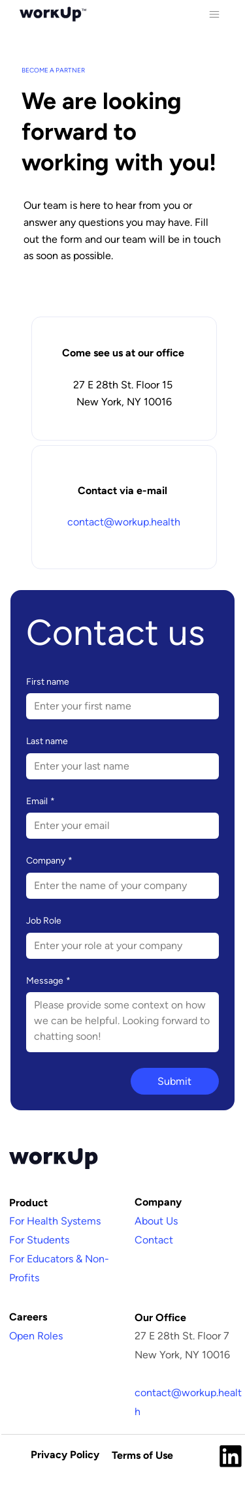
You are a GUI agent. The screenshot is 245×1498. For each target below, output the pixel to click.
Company (49, 860)
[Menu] (214, 14)
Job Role (43, 920)
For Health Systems (55, 1221)
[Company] (118, 886)
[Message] (122, 1022)
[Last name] (118, 766)
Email (40, 801)
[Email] (118, 826)
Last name (47, 741)
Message (48, 981)
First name (47, 681)
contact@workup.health (123, 522)
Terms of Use (142, 1455)
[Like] (230, 1455)
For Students (39, 1240)
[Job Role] (118, 946)
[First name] (118, 706)
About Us (156, 1221)
